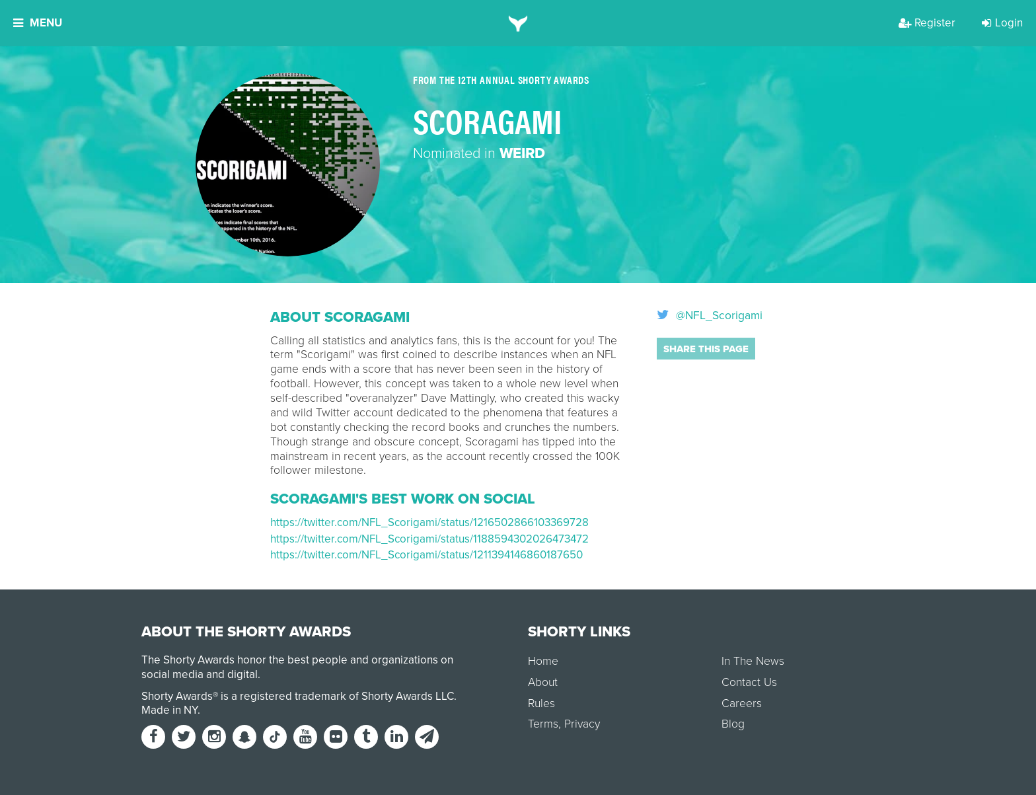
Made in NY (169, 710)
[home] (518, 23)
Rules (541, 703)
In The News (753, 661)
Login (1002, 23)
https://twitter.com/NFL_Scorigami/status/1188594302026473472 (429, 539)
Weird (522, 153)
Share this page (706, 349)
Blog (733, 724)
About (543, 682)
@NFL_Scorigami (709, 315)
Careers (742, 703)
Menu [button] (37, 23)
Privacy (582, 724)
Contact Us (749, 682)
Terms (543, 724)
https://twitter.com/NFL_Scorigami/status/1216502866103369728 (429, 522)
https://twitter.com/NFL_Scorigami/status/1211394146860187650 (426, 555)
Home (543, 661)
